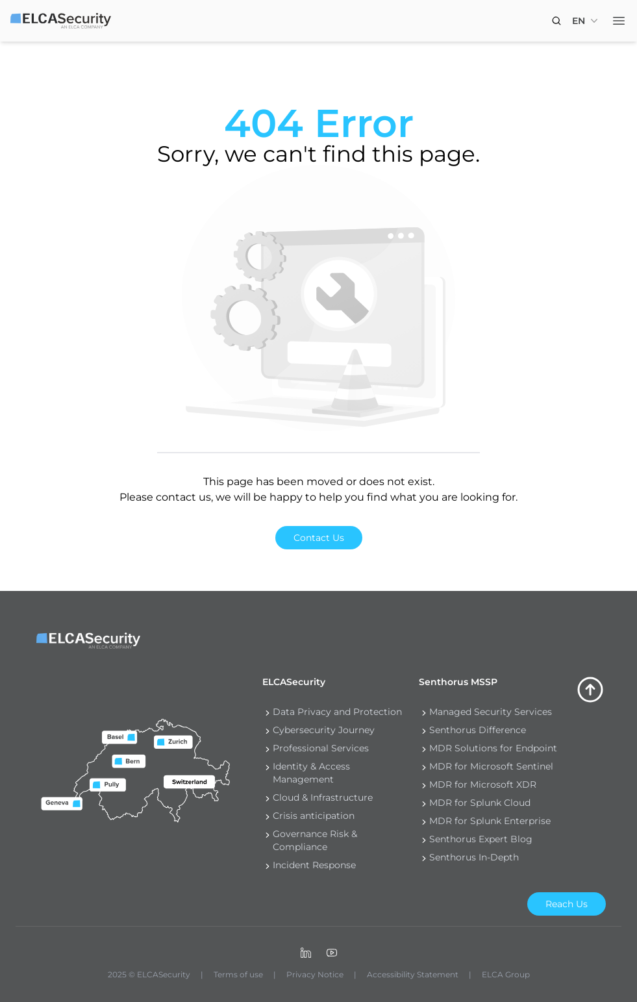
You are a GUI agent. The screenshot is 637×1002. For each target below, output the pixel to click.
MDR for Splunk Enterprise (490, 821)
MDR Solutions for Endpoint (493, 748)
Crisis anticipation (314, 815)
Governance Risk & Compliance (315, 840)
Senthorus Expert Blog (480, 839)
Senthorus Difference (477, 730)
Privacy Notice (314, 974)
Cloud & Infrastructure (323, 797)
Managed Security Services (490, 712)
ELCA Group (506, 974)
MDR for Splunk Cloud (480, 802)
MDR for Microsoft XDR (482, 784)
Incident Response (314, 865)
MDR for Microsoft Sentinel (491, 766)
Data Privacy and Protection (337, 712)
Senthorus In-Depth (474, 857)
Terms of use (238, 974)
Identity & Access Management (311, 772)
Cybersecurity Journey (324, 730)
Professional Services (321, 748)
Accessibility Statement (412, 974)
